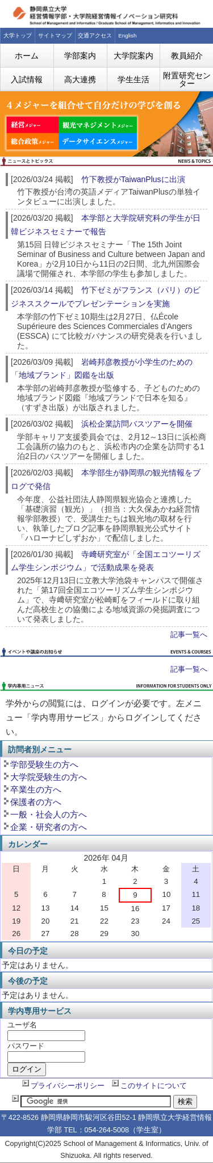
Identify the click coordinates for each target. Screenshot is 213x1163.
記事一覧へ (188, 635)
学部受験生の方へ (44, 764)
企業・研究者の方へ (48, 827)
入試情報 (27, 79)
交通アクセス (95, 35)
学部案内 (80, 55)
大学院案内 (133, 55)
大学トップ (17, 35)
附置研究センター (187, 79)
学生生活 (133, 79)
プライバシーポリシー (68, 1086)
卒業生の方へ (35, 789)
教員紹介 (187, 55)
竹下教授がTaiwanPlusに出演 (133, 179)
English (127, 35)
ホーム (27, 55)
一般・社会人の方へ (48, 814)
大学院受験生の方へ (48, 777)
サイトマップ (55, 35)
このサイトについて (153, 1086)
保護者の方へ (35, 802)
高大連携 (80, 79)
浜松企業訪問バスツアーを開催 (137, 423)
